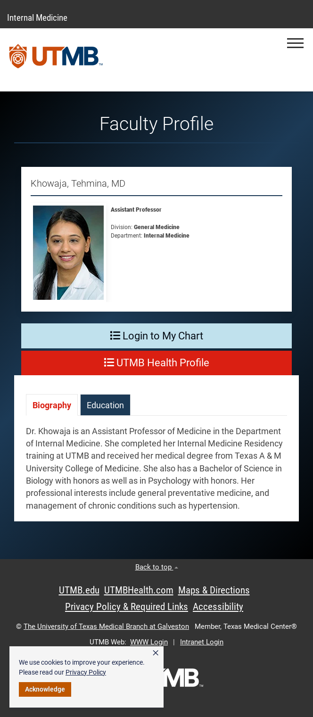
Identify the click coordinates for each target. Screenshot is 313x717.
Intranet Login (201, 642)
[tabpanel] (156, 473)
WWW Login (149, 642)
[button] (295, 43)
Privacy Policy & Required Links (126, 606)
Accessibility (218, 606)
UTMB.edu (79, 590)
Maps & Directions (214, 590)
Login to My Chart (156, 336)
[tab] (52, 404)
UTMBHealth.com (138, 590)
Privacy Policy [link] (86, 672)
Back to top (156, 567)
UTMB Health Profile (156, 363)
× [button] (155, 653)
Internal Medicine (37, 17)
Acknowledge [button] (45, 689)
